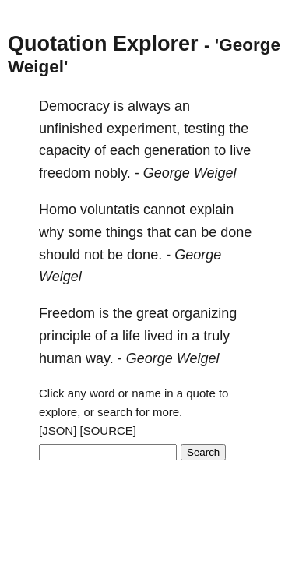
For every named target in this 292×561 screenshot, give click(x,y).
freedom (64, 173)
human (60, 358)
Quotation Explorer (103, 43)
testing (204, 128)
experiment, (143, 128)
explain (211, 209)
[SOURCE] (108, 430)
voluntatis (109, 209)
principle (65, 336)
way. (100, 358)
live (240, 150)
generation (177, 150)
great (152, 313)
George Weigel (190, 173)
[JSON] (57, 430)
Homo (57, 209)
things (124, 232)
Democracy (74, 106)
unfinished (71, 128)
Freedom (67, 313)
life (131, 336)
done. (144, 255)
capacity (64, 150)
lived (158, 336)
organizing (204, 313)
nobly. (112, 173)
